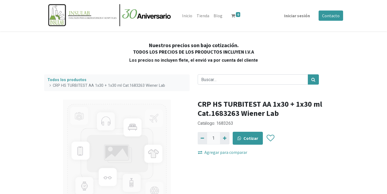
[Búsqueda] (313, 79)
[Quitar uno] (202, 138)
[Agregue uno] (224, 138)
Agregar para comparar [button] (222, 152)
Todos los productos (66, 80)
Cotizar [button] (248, 138)
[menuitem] (187, 15)
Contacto (331, 15)
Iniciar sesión (297, 15)
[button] (270, 138)
